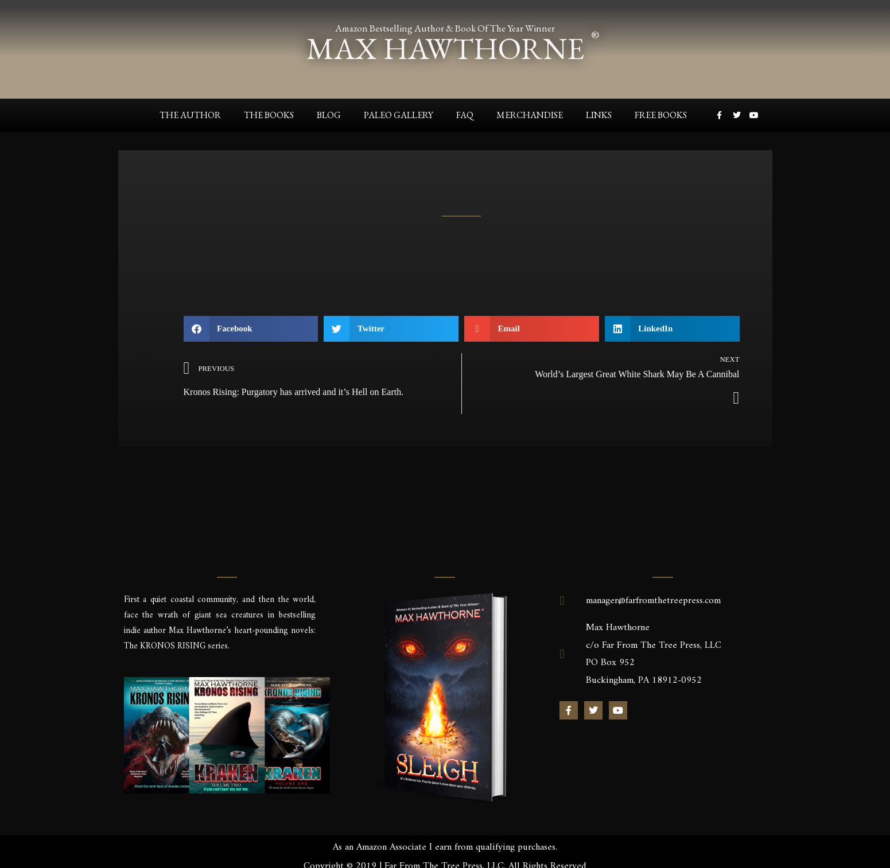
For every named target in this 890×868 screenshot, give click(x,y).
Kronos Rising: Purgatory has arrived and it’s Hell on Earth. (294, 392)
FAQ (464, 115)
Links (599, 115)
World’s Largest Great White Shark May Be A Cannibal (637, 374)
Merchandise (529, 115)
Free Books (661, 115)
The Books (269, 115)
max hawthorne (445, 48)
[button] (251, 329)
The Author (190, 115)
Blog (329, 115)
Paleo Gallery (398, 115)
